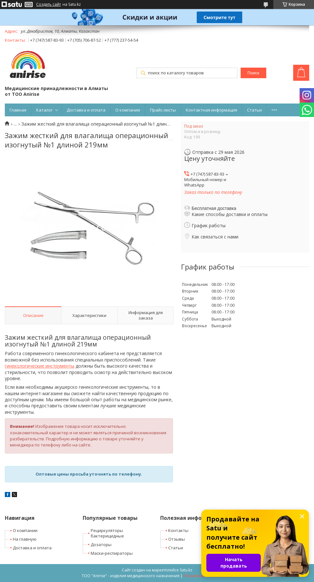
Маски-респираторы (112, 553)
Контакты (178, 530)
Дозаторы (101, 544)
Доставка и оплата (86, 110)
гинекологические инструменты (39, 366)
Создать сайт (48, 4)
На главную (25, 539)
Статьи (254, 110)
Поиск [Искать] (253, 73)
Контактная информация (211, 110)
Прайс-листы (163, 110)
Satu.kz (186, 570)
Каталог (44, 110)
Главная (18, 110)
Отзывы (176, 539)
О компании (127, 110)
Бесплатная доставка (214, 208)
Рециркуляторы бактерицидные (107, 533)
